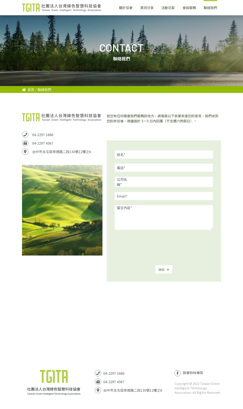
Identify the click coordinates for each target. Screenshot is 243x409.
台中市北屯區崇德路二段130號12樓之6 (61, 151)
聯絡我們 (44, 89)
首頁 (28, 89)
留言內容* (124, 207)
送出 (164, 271)
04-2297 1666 (42, 134)
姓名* (121, 154)
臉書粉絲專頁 (188, 373)
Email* (122, 196)
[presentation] (164, 248)
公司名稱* (122, 182)
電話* (121, 167)
